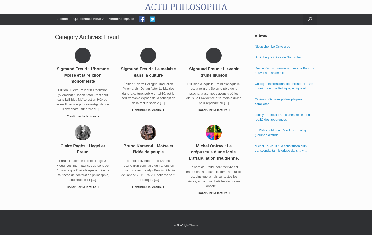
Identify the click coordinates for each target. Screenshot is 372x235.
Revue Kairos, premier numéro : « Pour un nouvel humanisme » (284, 70)
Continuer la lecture (83, 116)
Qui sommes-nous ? (88, 19)
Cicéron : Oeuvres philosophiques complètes (278, 101)
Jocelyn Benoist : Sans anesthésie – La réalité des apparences (282, 117)
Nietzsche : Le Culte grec (272, 46)
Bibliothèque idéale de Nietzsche (278, 57)
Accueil (62, 19)
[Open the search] (310, 19)
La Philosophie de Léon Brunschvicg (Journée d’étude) (280, 133)
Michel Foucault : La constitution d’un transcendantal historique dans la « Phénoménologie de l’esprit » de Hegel (282, 148)
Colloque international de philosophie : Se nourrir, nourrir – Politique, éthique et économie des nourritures (284, 86)
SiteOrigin (182, 225)
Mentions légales (121, 19)
